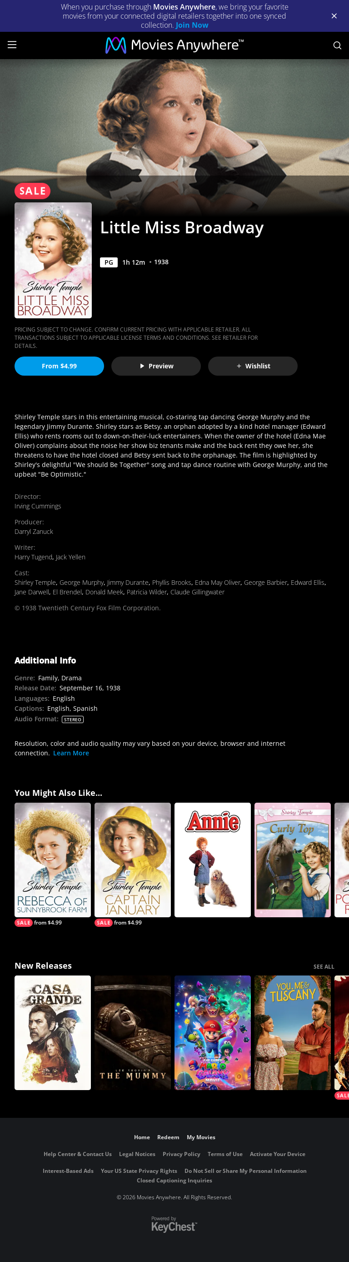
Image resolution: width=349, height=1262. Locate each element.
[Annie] (212, 860)
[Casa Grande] (53, 1032)
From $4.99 (59, 366)
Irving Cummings (38, 506)
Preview (156, 366)
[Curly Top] (292, 860)
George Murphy (82, 582)
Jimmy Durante (128, 582)
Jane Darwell (32, 592)
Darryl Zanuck (34, 531)
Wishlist (253, 366)
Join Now (192, 25)
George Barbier (265, 582)
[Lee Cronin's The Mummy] (133, 1032)
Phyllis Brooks (171, 582)
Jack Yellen (70, 557)
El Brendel (67, 592)
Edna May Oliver (217, 582)
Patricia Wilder (147, 592)
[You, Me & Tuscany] (292, 1032)
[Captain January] (133, 865)
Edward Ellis (307, 582)
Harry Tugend (33, 557)
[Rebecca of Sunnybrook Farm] (53, 865)
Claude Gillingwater (197, 592)
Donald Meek (104, 592)
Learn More (71, 753)
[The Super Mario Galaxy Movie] (212, 1032)
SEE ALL (324, 966)
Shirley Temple (35, 582)
